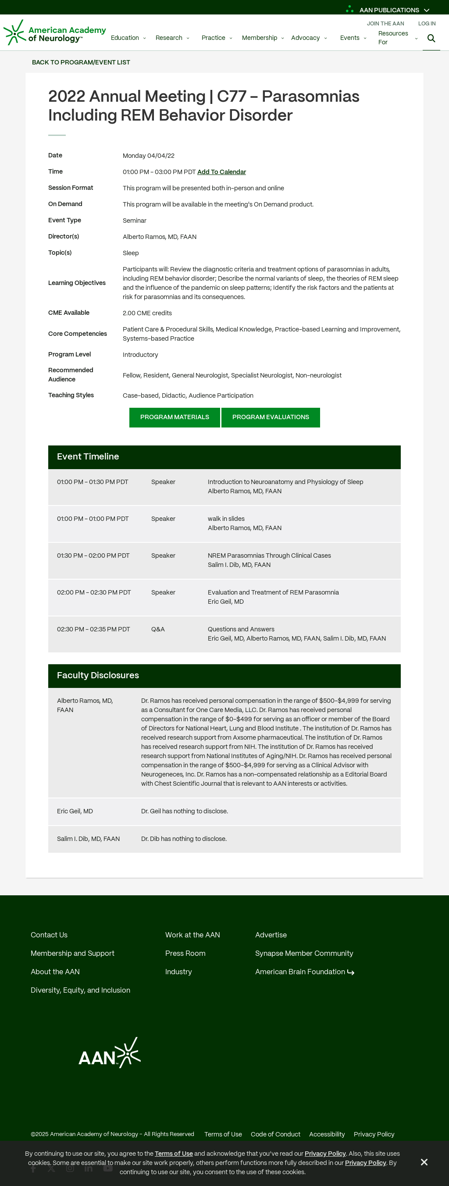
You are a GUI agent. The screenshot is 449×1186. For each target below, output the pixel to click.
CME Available (68, 313)
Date (55, 156)
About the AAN (55, 972)
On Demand (65, 204)
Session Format (70, 188)
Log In (427, 23)
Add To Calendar (221, 172)
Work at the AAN (192, 935)
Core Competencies (77, 334)
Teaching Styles (71, 395)
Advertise (271, 935)
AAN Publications (383, 10)
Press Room (185, 954)
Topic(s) (60, 253)
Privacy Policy (325, 1154)
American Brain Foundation (300, 972)
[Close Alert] (424, 1164)
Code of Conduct (275, 1135)
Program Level (69, 355)
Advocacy (305, 38)
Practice (213, 38)
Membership (259, 38)
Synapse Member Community (304, 954)
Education (125, 38)
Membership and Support (72, 954)
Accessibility (327, 1135)
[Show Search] (431, 39)
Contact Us (49, 935)
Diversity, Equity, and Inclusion (80, 990)
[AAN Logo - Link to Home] (55, 32)
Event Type (64, 220)
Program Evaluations (270, 417)
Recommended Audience (70, 375)
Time (55, 172)
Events (350, 38)
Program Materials (174, 417)
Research (169, 38)
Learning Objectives (77, 283)
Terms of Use (174, 1154)
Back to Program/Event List (81, 63)
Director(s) (63, 237)
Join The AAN (385, 23)
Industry (178, 972)
